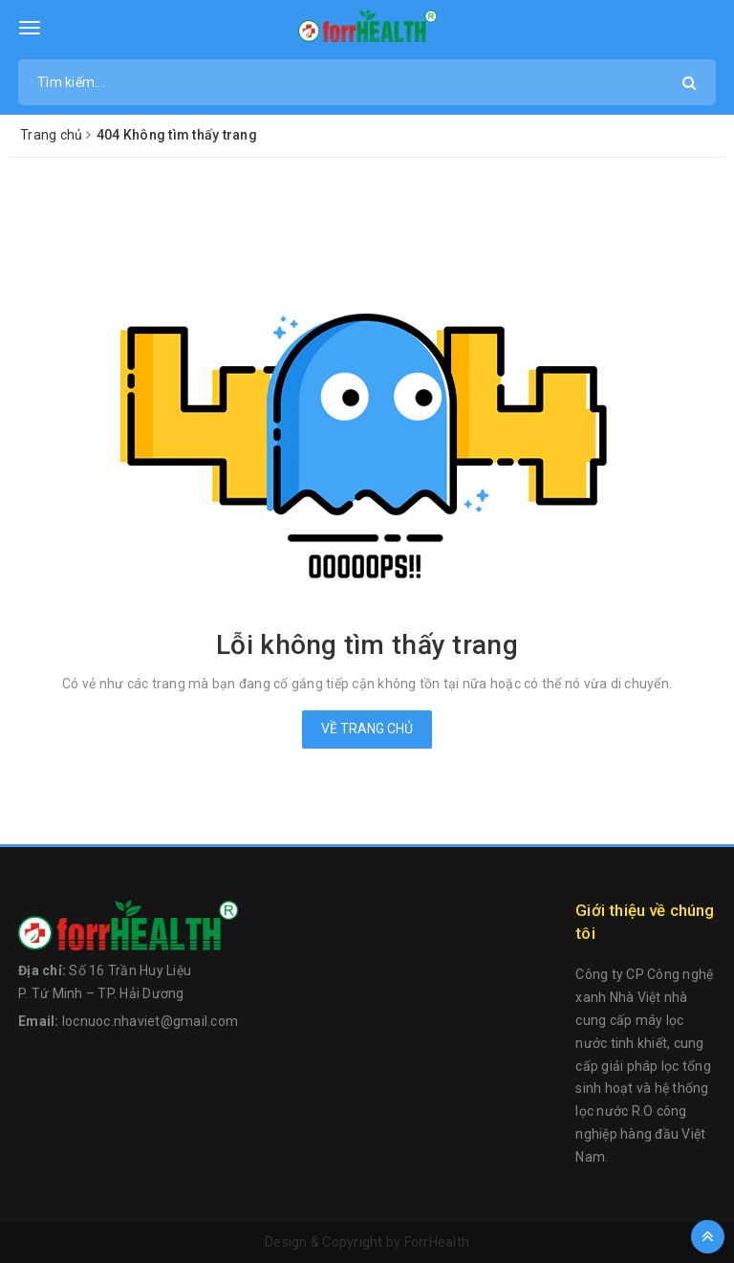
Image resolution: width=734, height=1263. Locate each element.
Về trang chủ (367, 728)
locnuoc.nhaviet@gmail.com (150, 1021)
